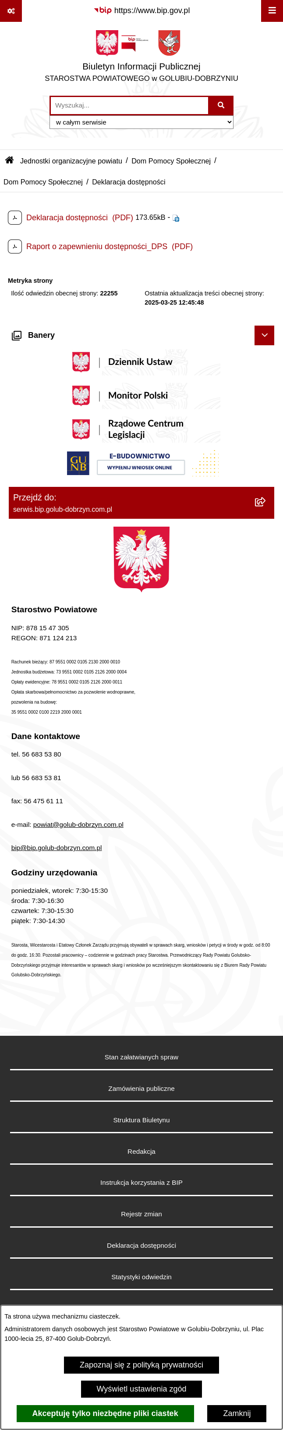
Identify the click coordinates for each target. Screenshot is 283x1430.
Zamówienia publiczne (141, 1088)
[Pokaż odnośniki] (11, 11)
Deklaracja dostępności (141, 1245)
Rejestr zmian (141, 1214)
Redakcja (141, 1151)
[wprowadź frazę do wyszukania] (129, 105)
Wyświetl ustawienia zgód (142, 1389)
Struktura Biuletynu (141, 1120)
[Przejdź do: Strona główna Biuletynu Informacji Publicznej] (9, 161)
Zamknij (237, 1413)
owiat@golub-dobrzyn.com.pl (80, 824)
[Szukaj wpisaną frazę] (221, 105)
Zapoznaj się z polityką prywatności (141, 1365)
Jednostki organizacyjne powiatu (71, 161)
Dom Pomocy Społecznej (171, 161)
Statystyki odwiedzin (141, 1277)
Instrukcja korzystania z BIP (141, 1182)
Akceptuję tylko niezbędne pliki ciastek (105, 1413)
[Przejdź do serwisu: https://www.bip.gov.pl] (141, 10)
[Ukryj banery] (264, 335)
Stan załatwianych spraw (141, 1057)
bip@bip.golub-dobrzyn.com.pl (56, 847)
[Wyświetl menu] (272, 11)
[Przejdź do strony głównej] (141, 58)
